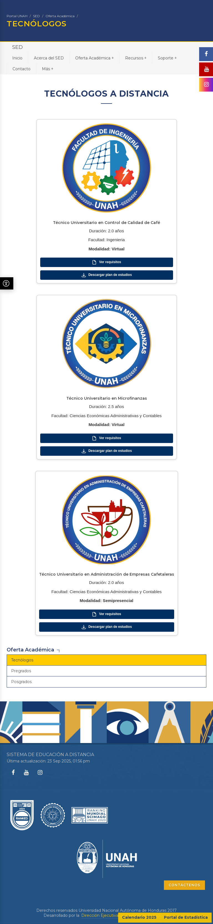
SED (36, 16)
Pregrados (21, 670)
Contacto (21, 68)
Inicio (17, 58)
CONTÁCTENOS (184, 885)
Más (47, 68)
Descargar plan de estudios (106, 275)
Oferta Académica (60, 16)
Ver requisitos (106, 262)
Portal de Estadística (186, 917)
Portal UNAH (17, 16)
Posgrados (21, 681)
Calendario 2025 (139, 917)
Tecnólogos (22, 660)
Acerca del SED (49, 58)
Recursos (135, 58)
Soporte (167, 58)
